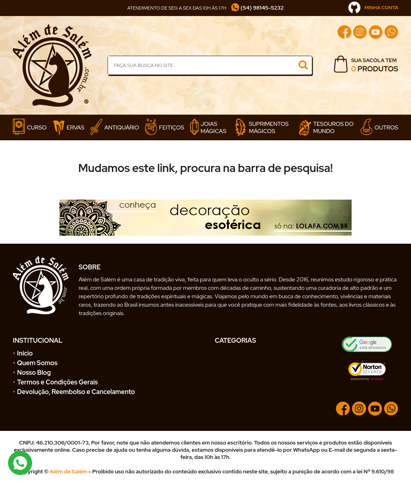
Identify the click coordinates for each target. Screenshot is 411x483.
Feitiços (164, 127)
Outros (379, 127)
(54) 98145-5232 (257, 7)
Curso (30, 127)
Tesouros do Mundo (326, 127)
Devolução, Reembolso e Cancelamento (76, 392)
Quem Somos (37, 363)
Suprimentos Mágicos (262, 127)
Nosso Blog (34, 372)
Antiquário (114, 127)
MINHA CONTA (373, 8)
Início (25, 353)
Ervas (68, 127)
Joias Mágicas (208, 127)
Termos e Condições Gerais (57, 382)
